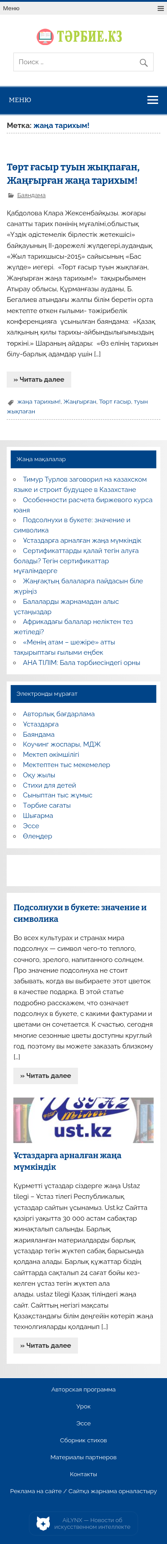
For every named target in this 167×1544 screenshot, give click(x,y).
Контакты (83, 1474)
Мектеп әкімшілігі (51, 755)
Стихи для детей (49, 785)
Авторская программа (83, 1390)
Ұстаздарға (41, 724)
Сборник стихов (83, 1440)
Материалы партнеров (83, 1457)
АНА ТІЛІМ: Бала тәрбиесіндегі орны (81, 663)
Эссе (31, 826)
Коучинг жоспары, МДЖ (62, 744)
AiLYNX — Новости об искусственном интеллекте (92, 1524)
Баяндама (31, 194)
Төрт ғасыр (115, 401)
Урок (83, 1407)
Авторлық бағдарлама (59, 714)
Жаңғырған (79, 401)
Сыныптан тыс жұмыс (58, 795)
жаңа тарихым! (39, 401)
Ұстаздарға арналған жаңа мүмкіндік (82, 541)
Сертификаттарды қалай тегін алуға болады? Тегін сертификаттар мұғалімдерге (75, 561)
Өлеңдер (37, 836)
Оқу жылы (39, 775)
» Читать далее (38, 380)
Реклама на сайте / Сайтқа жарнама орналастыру (83, 1491)
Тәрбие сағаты (47, 805)
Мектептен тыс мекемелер (66, 765)
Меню (11, 8)
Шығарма (38, 816)
